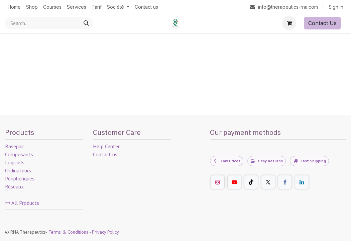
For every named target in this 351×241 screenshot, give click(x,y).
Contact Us (322, 23)
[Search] (86, 23)
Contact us (105, 154)
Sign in (336, 7)
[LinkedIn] (302, 182)
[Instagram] (217, 182)
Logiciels (14, 162)
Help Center (106, 146)
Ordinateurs (18, 170)
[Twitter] (268, 182)
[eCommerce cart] (289, 23)
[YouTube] (234, 182)
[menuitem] (14, 7)
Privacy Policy (105, 232)
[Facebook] (284, 182)
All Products (22, 202)
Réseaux (14, 186)
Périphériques (19, 178)
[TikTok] (251, 182)
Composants (19, 154)
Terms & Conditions (68, 232)
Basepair (14, 146)
